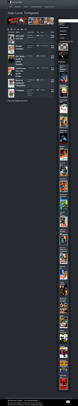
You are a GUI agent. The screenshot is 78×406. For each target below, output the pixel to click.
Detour (62, 116)
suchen (62, 24)
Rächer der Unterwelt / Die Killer (63, 300)
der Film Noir (17, 2)
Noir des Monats (36, 7)
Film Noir (18, 7)
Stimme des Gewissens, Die (63, 196)
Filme (26, 7)
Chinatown (63, 85)
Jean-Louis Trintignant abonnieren (18, 101)
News (10, 7)
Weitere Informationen (37, 404)
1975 (38, 56)
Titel (18, 32)
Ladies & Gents (50, 7)
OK (68, 402)
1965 (38, 80)
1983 (38, 35)
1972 (38, 45)
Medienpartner (64, 27)
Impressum (63, 34)
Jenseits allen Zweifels (62, 213)
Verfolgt (62, 346)
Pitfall (61, 316)
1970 (38, 68)
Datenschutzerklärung (64, 41)
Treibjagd (20, 90)
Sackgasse (63, 360)
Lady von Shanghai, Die (63, 231)
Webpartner (63, 31)
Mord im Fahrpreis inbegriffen (20, 82)
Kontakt (62, 38)
